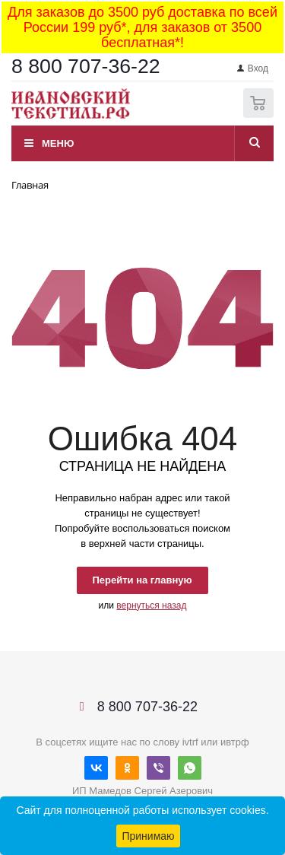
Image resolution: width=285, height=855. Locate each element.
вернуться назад (151, 605)
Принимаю (148, 836)
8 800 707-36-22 (85, 66)
